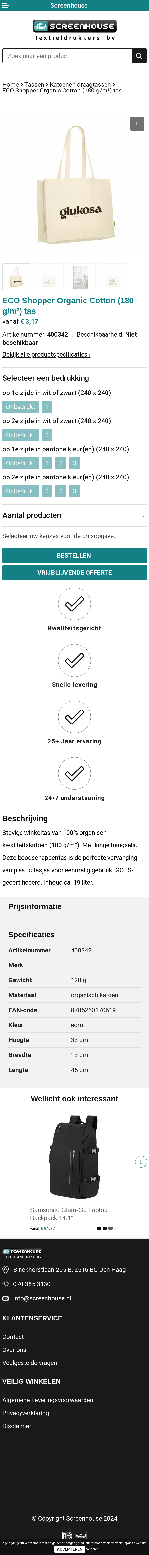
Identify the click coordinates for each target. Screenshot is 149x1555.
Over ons (14, 1349)
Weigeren (92, 1549)
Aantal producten (31, 515)
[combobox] (67, 56)
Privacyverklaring (25, 1413)
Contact (13, 1336)
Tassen (34, 84)
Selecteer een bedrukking (45, 378)
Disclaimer (16, 1426)
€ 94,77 (42, 1228)
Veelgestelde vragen (29, 1362)
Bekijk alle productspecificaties (46, 354)
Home (10, 84)
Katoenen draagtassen (80, 84)
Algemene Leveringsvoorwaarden (47, 1400)
